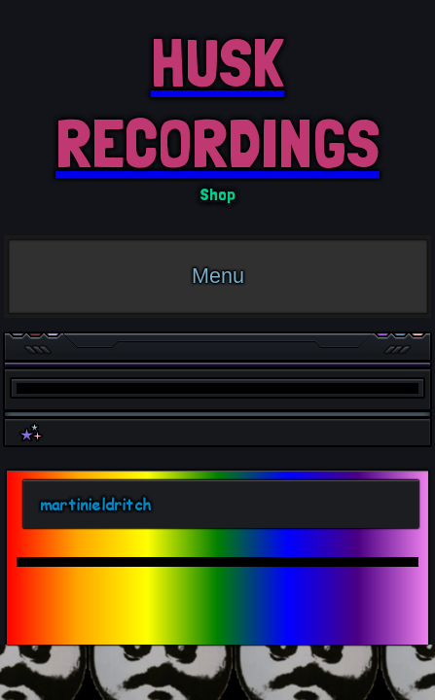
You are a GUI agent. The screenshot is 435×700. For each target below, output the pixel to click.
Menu (218, 275)
